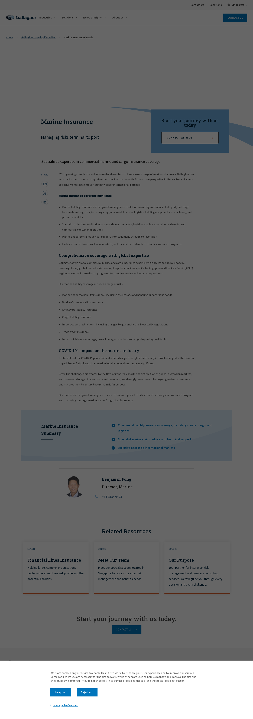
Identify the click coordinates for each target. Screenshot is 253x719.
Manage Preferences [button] (65, 705)
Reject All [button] (86, 692)
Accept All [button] (60, 692)
